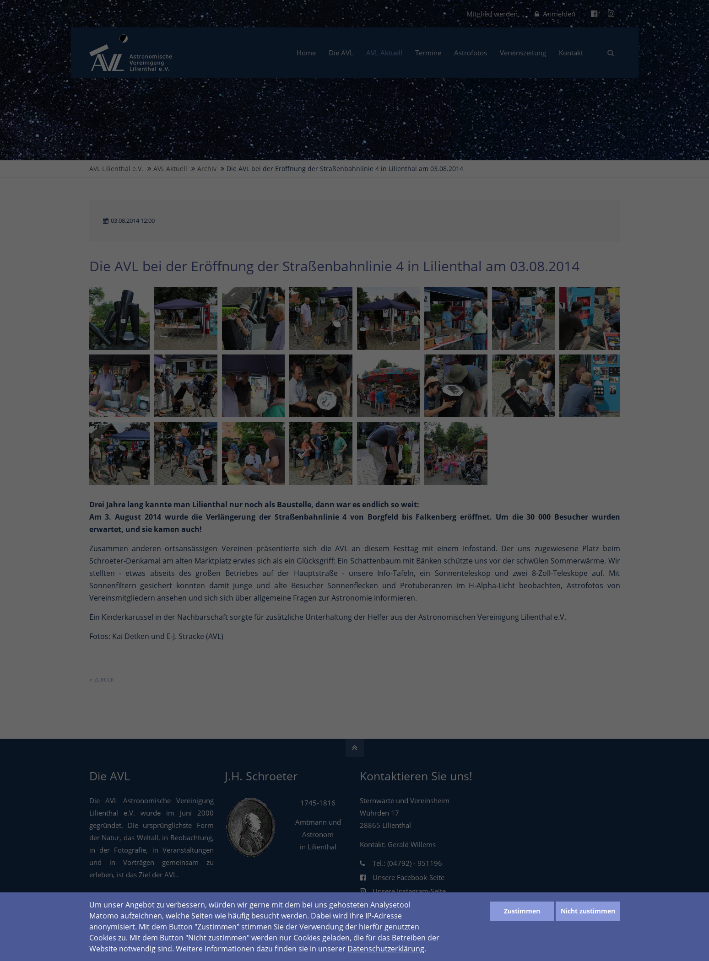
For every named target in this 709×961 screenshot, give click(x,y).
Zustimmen (522, 911)
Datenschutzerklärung (385, 949)
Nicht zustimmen (588, 911)
